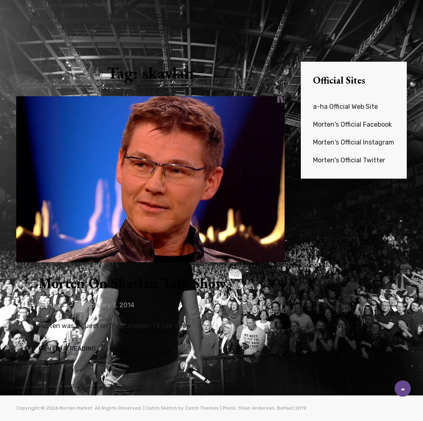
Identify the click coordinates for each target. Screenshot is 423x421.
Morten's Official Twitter (349, 160)
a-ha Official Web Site (345, 106)
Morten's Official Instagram (353, 142)
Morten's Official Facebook (352, 124)
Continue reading (67, 349)
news (56, 305)
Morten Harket (75, 408)
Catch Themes (202, 408)
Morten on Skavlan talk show (132, 283)
